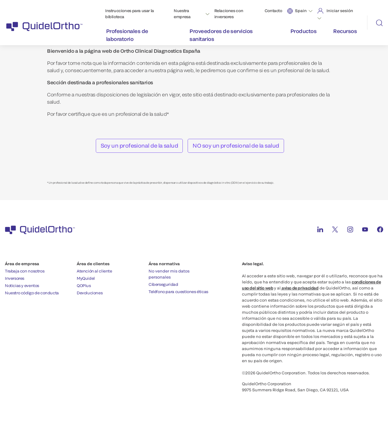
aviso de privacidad (299, 288)
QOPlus (84, 285)
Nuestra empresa (182, 13)
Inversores (14, 278)
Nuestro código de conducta (32, 292)
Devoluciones (89, 292)
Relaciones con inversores (228, 13)
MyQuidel (86, 278)
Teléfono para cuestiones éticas (178, 291)
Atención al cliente (94, 271)
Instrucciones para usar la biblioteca (129, 13)
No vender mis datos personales (169, 274)
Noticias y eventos (22, 285)
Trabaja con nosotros (24, 271)
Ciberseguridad (163, 284)
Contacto (273, 10)
